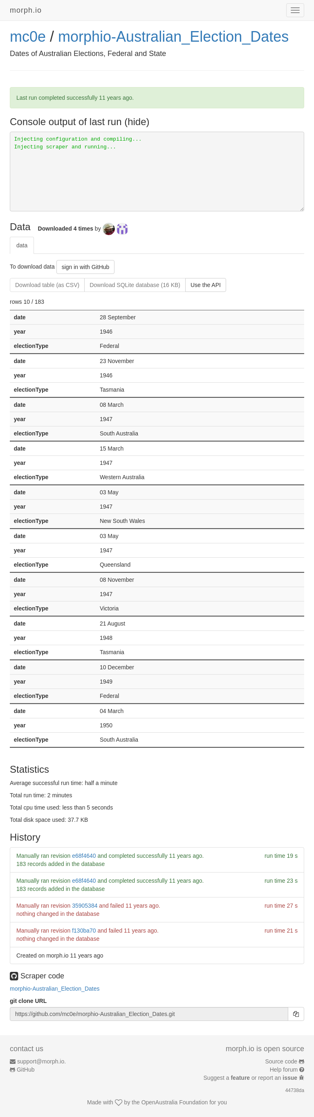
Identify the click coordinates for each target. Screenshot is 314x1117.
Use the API (206, 285)
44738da (294, 1090)
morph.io (26, 10)
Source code (281, 1061)
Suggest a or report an (251, 1077)
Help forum (284, 1069)
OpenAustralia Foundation (174, 1102)
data (21, 245)
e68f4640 (84, 855)
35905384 (84, 905)
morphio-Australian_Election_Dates (173, 36)
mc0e (28, 36)
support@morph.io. (41, 1061)
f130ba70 (84, 930)
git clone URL (28, 1001)
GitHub (26, 1069)
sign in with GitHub (86, 267)
